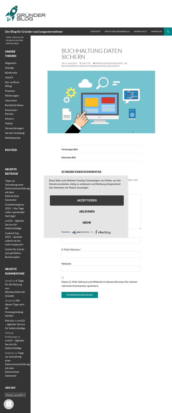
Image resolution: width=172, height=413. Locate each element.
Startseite (95, 31)
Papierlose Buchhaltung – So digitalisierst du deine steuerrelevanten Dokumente (94, 64)
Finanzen (10, 90)
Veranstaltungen (14, 128)
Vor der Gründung (15, 132)
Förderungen (12, 95)
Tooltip (9, 123)
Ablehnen (87, 211)
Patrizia (9, 320)
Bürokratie (11, 72)
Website (66, 263)
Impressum (156, 31)
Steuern (9, 118)
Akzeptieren (87, 200)
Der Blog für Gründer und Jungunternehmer (34, 31)
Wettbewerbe (12, 137)
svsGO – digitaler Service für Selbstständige (14, 224)
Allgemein (10, 63)
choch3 (9, 77)
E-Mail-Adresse (71, 249)
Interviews (11, 100)
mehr (87, 222)
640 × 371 (86, 63)
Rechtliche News (14, 105)
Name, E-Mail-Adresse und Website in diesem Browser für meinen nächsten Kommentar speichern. (99, 283)
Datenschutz (140, 31)
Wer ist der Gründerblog (117, 31)
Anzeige (9, 67)
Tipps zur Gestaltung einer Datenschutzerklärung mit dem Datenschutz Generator (17, 364)
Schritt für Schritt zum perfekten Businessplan (14, 253)
